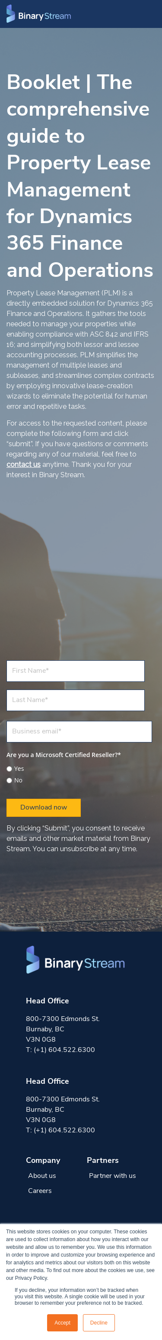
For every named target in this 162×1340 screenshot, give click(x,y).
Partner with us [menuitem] (112, 1176)
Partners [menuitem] (103, 1161)
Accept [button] (62, 1323)
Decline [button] (99, 1323)
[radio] (79, 768)
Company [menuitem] (43, 1161)
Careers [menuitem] (40, 1191)
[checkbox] (79, 773)
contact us (23, 464)
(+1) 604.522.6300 (64, 1050)
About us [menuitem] (42, 1176)
